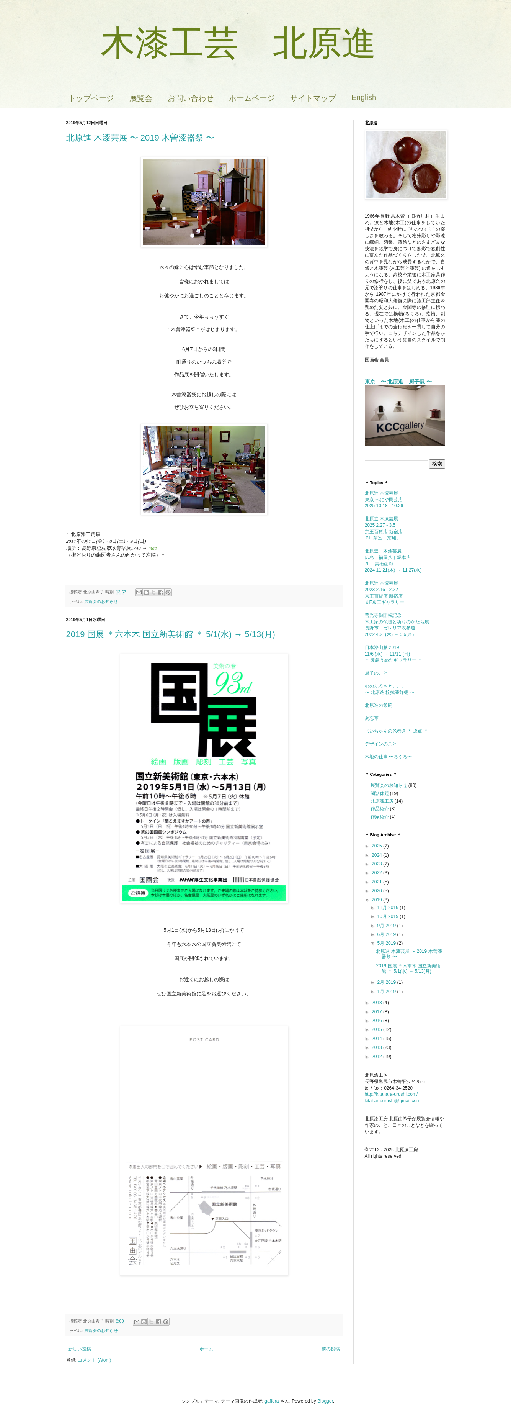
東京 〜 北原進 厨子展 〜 (398, 382)
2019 (377, 900)
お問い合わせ (191, 98)
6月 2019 (387, 934)
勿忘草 (372, 718)
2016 (377, 1020)
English (364, 97)
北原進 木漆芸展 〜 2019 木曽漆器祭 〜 (140, 138)
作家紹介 (380, 816)
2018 (377, 1002)
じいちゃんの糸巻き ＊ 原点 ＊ (396, 731)
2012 (377, 1056)
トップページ (91, 98)
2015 (377, 1029)
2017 (377, 1011)
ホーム (206, 1349)
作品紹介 (380, 808)
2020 (377, 890)
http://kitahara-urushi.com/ (391, 1094)
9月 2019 (387, 925)
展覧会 (140, 98)
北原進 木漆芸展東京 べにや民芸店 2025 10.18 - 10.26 (384, 499)
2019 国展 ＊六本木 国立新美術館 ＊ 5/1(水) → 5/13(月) (170, 634)
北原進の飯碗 (381, 705)
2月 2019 (387, 982)
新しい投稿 (79, 1349)
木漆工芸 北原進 (221, 43)
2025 (377, 846)
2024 (377, 855)
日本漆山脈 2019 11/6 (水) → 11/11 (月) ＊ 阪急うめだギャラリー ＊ (394, 654)
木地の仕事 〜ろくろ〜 (388, 756)
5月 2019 (387, 943)
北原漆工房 (382, 801)
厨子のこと (378, 673)
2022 (377, 872)
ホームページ (252, 98)
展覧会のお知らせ (101, 601)
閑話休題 (380, 793)
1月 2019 (387, 991)
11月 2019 (388, 907)
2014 (377, 1038)
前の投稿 (331, 1349)
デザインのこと (381, 744)
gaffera (271, 1401)
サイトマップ (313, 98)
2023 (377, 864)
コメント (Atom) (94, 1360)
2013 (377, 1047)
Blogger (325, 1401)
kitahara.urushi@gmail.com (393, 1100)
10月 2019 (388, 916)
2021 (377, 882)
